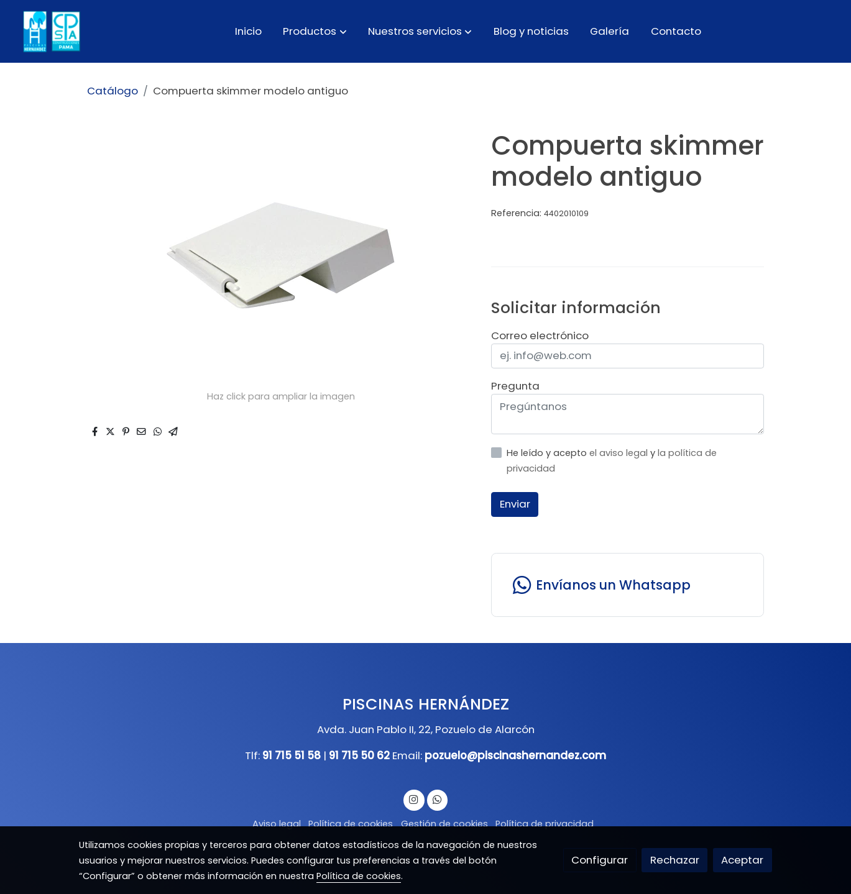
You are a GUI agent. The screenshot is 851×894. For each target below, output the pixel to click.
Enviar (515, 503)
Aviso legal (276, 824)
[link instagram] (414, 798)
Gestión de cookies (444, 824)
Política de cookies (350, 824)
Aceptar (742, 859)
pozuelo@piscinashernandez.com (515, 755)
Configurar (599, 859)
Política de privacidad (544, 824)
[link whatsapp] (437, 798)
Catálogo (112, 90)
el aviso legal (619, 453)
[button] (315, 31)
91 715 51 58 (291, 755)
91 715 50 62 (359, 755)
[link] (50, 31)
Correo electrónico (540, 335)
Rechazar (674, 859)
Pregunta (515, 385)
